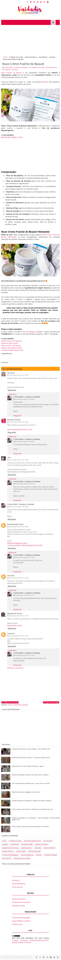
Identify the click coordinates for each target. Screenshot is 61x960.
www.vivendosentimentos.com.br (19, 430)
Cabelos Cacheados (41, 845)
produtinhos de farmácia (10, 848)
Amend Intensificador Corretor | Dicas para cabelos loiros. (31, 758)
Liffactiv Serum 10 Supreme (11, 341)
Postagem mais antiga (51, 703)
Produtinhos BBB (26, 845)
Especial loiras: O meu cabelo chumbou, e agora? (28, 766)
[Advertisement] (30, 40)
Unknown (11, 634)
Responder (12, 390)
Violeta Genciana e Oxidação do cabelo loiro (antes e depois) (31, 801)
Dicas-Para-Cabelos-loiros (32, 841)
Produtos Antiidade (50, 855)
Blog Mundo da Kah (14, 614)
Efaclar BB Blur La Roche (21, 921)
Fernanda (10, 373)
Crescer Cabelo (21, 852)
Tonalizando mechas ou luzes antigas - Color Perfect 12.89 (31, 749)
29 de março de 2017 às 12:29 (24, 656)
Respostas (12, 394)
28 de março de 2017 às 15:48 (18, 578)
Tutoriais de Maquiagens (10, 855)
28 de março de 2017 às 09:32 (18, 527)
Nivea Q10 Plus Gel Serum (11, 346)
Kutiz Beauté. (31, 332)
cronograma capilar (15, 841)
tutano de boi (6, 859)
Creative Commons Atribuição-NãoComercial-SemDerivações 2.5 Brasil (30, 941)
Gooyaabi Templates (26, 957)
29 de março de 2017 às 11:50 (24, 558)
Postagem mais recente (10, 703)
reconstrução (47, 841)
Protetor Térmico (7, 852)
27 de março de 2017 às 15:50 (18, 375)
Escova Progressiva (27, 855)
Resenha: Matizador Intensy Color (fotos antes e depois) (30, 775)
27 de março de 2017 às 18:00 (18, 460)
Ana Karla (10, 576)
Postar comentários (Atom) (18, 705)
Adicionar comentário (15, 668)
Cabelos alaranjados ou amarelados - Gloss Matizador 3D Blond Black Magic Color (36, 819)
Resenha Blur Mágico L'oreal (11, 137)
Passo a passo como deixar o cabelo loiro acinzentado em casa (32, 809)
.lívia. (9, 458)
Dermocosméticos (31, 57)
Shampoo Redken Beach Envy (12, 350)
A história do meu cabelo (22, 859)
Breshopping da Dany (15, 524)
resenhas (52, 57)
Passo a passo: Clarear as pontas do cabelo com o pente (30, 827)
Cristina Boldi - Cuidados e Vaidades (26, 397)
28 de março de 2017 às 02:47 (24, 442)
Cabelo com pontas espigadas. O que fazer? (26, 792)
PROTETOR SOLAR (34, 852)
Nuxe (47, 82)
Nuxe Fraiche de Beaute (11, 73)
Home (5, 57)
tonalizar (39, 855)
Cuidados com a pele (16, 57)
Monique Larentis (14, 420)
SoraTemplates (10, 957)
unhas (4, 841)
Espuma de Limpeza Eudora (11, 348)
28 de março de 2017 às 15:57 (18, 616)
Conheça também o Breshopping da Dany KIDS (25, 546)
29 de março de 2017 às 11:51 (24, 595)
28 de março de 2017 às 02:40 (24, 399)
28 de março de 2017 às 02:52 (24, 484)
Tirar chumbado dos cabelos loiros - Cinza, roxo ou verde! (31, 784)
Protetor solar (17, 925)
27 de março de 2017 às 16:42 (18, 422)
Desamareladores (18, 884)
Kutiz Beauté (43, 57)
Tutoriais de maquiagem (21, 918)
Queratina (38, 848)
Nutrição (5, 845)
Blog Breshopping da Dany (17, 543)
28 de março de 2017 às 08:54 (18, 507)
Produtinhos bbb (18, 906)
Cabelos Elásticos (49, 848)
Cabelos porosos (26, 848)
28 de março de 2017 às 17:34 (18, 636)
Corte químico (17, 887)
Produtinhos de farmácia (21, 902)
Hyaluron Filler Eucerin (9, 343)
